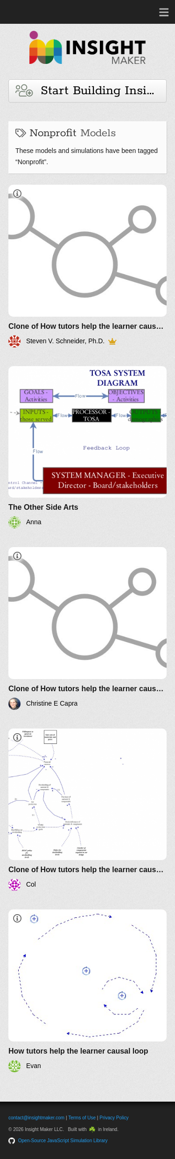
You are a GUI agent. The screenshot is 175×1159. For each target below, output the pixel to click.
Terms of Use (82, 1117)
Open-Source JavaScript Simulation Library (63, 1140)
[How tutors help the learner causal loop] (87, 990)
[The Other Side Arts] (87, 447)
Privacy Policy (113, 1117)
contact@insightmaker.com (36, 1117)
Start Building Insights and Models (91, 91)
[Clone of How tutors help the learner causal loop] (87, 266)
